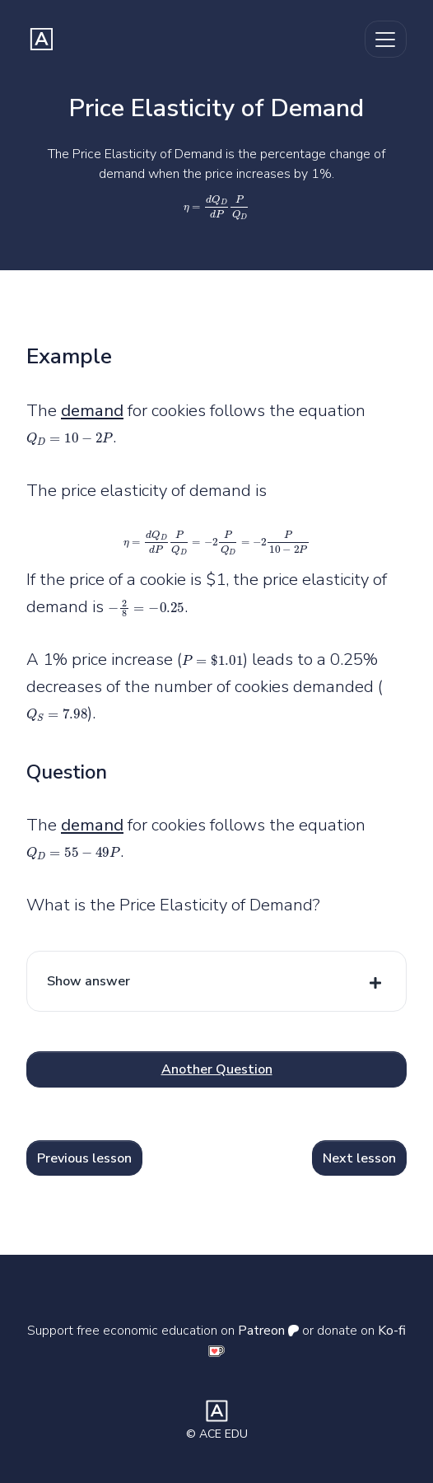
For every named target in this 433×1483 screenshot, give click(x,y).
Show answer (88, 981)
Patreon (268, 1331)
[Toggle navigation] (386, 39)
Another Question (216, 1069)
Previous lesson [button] (84, 1158)
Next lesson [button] (359, 1158)
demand (92, 410)
